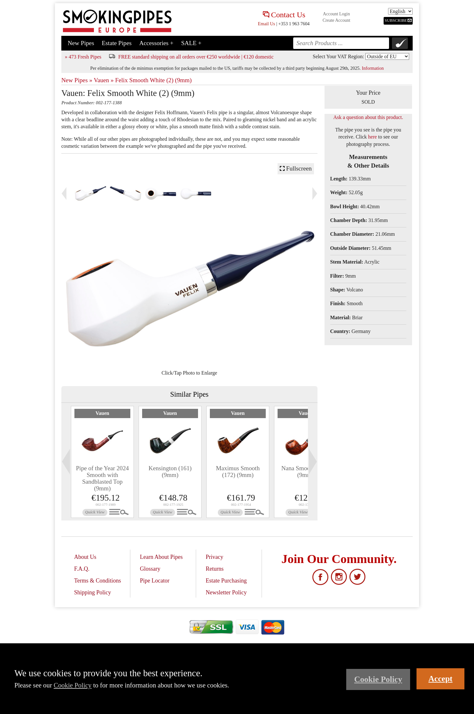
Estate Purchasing (226, 580)
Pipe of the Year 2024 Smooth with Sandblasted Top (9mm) (102, 478)
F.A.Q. (81, 569)
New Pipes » (76, 80)
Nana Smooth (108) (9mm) (305, 471)
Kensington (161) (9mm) (170, 471)
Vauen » (103, 80)
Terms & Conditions (97, 580)
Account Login (336, 14)
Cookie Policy (72, 685)
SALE (191, 43)
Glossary (150, 569)
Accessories (156, 43)
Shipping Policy (92, 592)
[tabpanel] (102, 462)
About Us (85, 557)
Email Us (266, 23)
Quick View (95, 512)
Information (373, 68)
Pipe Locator (154, 580)
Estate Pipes (117, 43)
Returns (215, 569)
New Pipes (81, 43)
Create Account (336, 20)
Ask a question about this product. (368, 117)
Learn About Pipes (161, 557)
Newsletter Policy (226, 592)
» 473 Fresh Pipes (83, 57)
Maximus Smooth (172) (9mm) (238, 471)
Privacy (214, 557)
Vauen (102, 413)
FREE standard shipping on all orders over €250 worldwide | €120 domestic (195, 57)
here (372, 136)
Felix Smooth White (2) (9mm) (153, 80)
